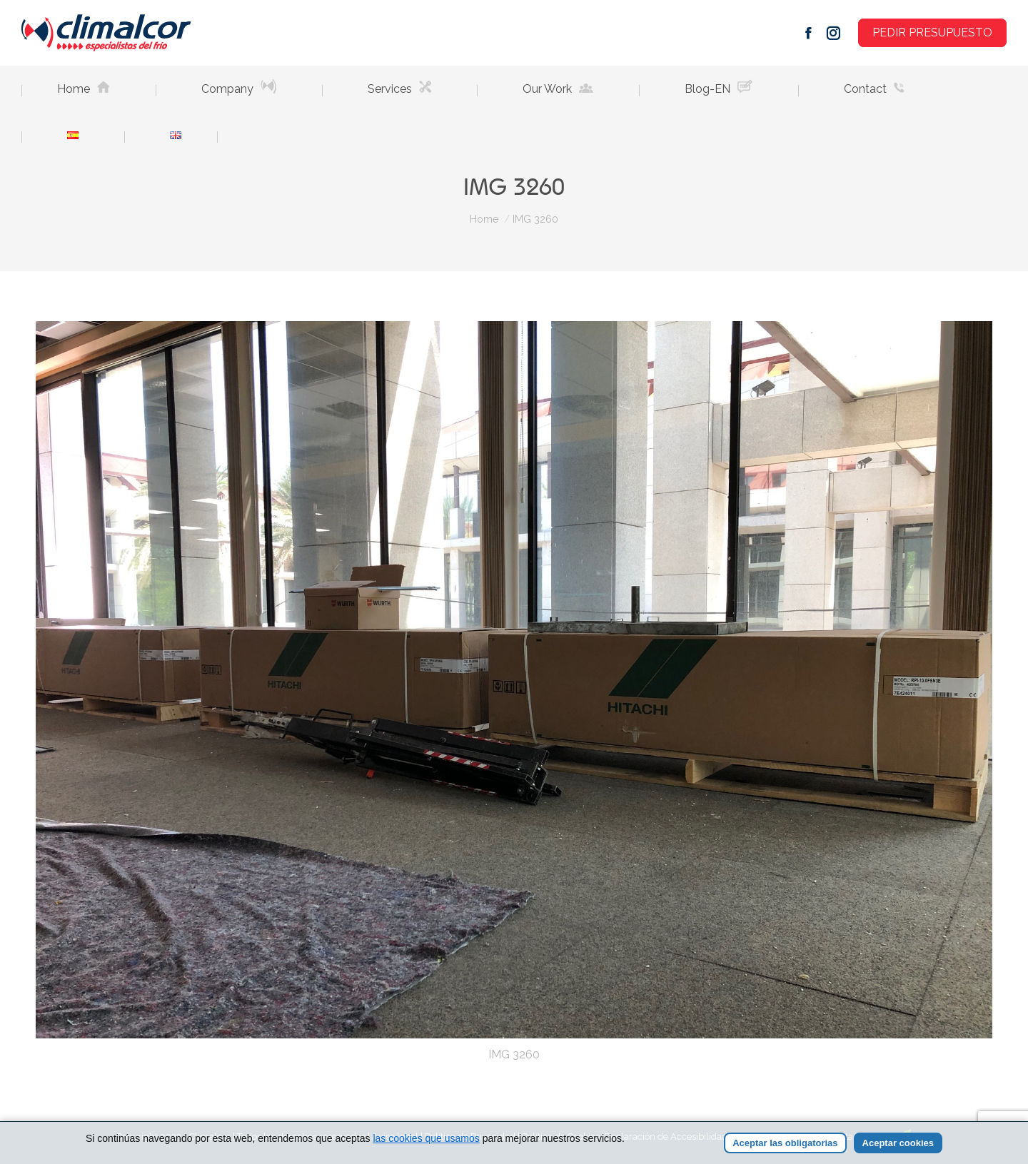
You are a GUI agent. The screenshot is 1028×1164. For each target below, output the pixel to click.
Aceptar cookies (898, 1143)
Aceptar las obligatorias (784, 1143)
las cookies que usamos (426, 1138)
